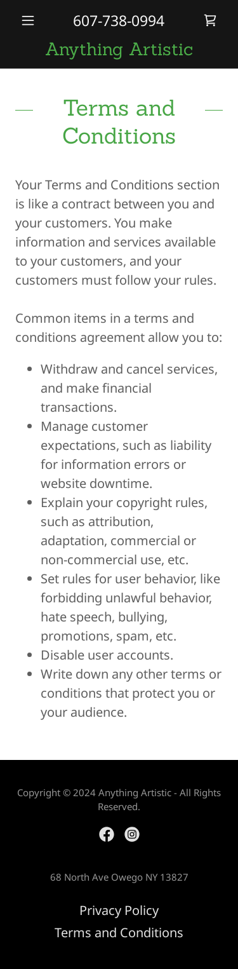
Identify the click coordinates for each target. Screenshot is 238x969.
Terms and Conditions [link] (119, 932)
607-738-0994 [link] (118, 20)
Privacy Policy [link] (119, 910)
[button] (30, 20)
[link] (210, 20)
